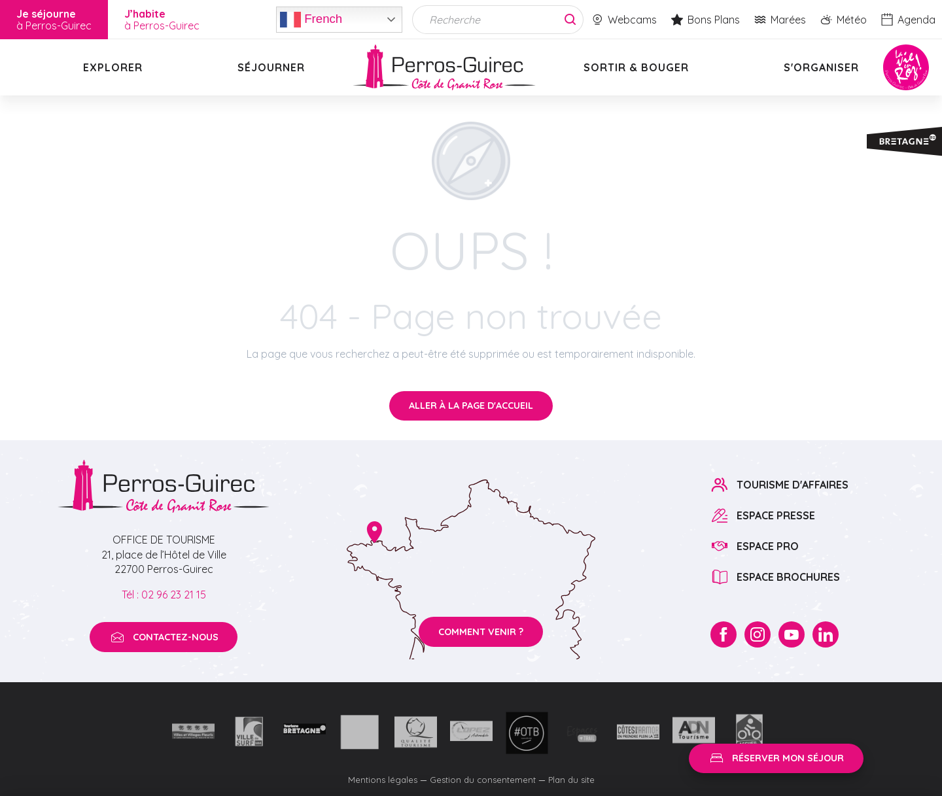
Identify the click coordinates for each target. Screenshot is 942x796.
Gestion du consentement (483, 779)
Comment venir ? (480, 632)
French (311, 19)
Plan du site (571, 779)
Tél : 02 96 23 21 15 (164, 594)
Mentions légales (382, 779)
